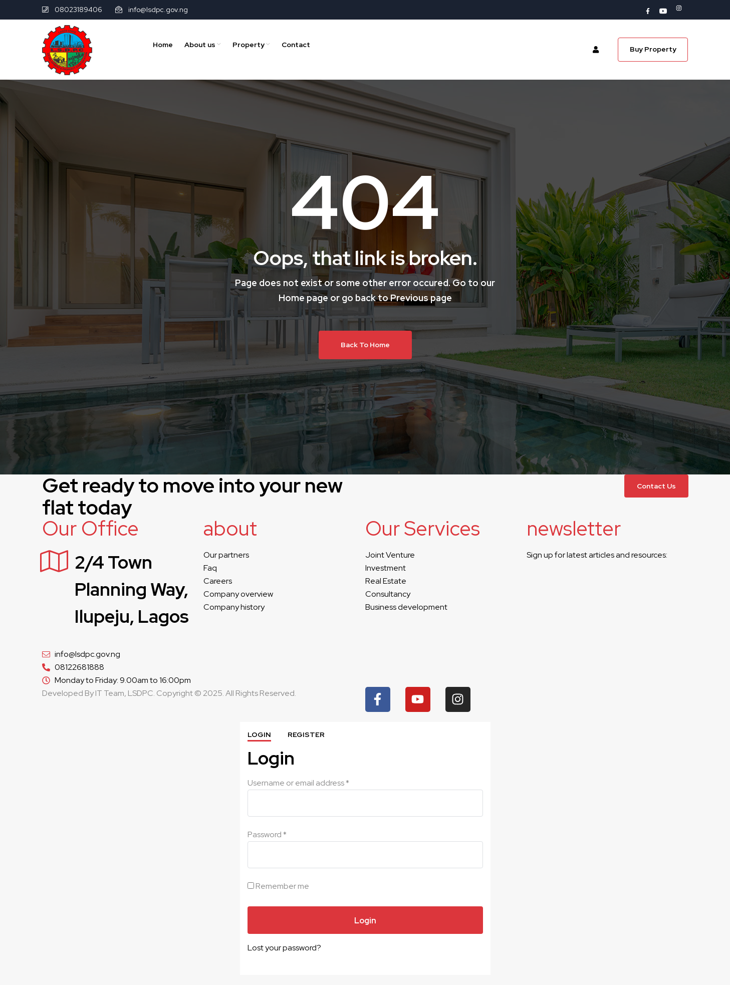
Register (306, 734)
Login (259, 734)
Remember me (278, 886)
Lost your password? (284, 947)
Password (267, 834)
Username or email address (298, 783)
